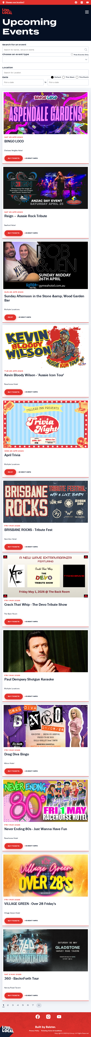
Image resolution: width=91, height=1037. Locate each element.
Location (7, 67)
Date (5, 77)
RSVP (10, 317)
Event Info (32, 158)
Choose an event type (15, 54)
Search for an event (14, 44)
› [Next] (38, 1005)
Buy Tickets (13, 158)
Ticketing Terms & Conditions (51, 1031)
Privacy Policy (34, 1031)
